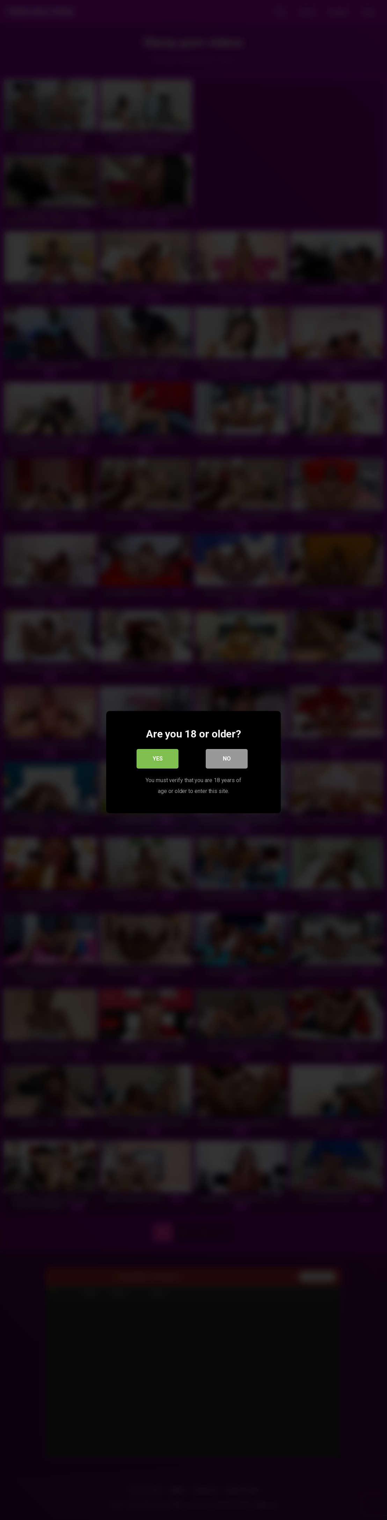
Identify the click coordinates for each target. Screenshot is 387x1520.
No (227, 756)
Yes (158, 756)
